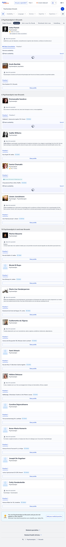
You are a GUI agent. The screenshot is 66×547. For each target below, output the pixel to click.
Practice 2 (12, 115)
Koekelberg (57, 23)
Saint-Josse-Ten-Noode (28, 23)
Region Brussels (6, 23)
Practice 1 (19, 46)
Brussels (16, 23)
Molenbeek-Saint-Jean (44, 23)
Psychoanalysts (31, 539)
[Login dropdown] (54, 3)
